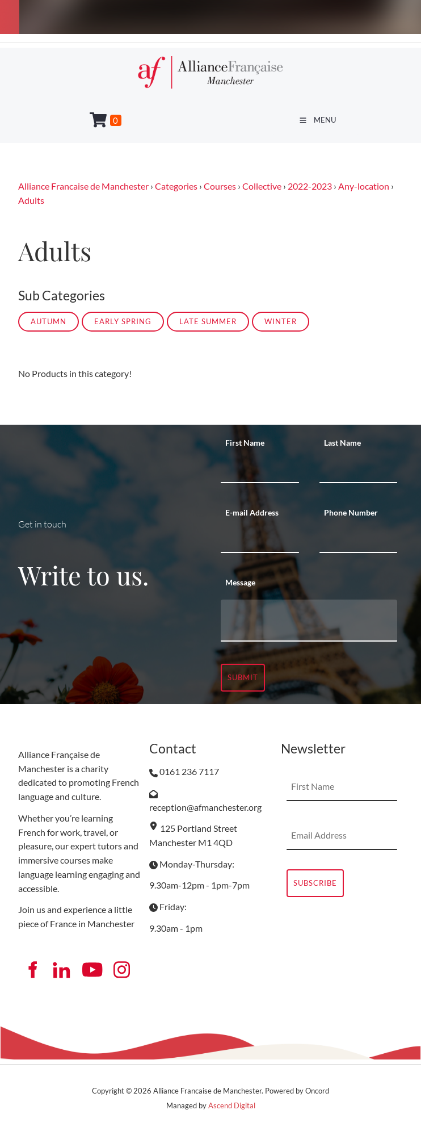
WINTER (280, 321)
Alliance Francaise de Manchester (83, 186)
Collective (261, 186)
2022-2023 (310, 186)
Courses (220, 186)
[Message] (309, 621)
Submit (243, 677)
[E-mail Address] (260, 539)
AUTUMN (48, 321)
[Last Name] (358, 469)
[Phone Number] (358, 539)
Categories (176, 186)
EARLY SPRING (122, 321)
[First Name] (260, 469)
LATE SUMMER (208, 321)
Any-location (363, 186)
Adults (31, 200)
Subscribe (315, 882)
